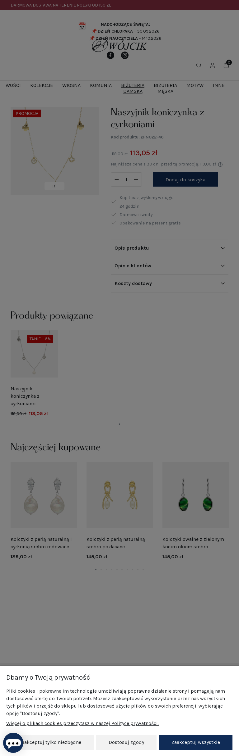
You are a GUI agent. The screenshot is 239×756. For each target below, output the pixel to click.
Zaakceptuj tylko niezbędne (50, 742)
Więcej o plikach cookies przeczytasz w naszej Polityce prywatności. (82, 724)
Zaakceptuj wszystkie (195, 742)
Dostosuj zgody (126, 742)
